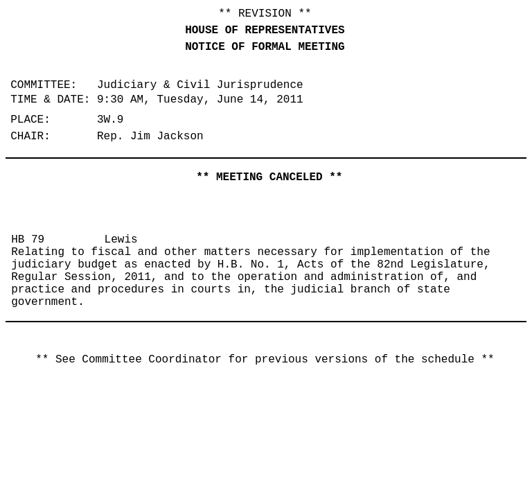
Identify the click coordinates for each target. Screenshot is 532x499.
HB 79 (27, 240)
